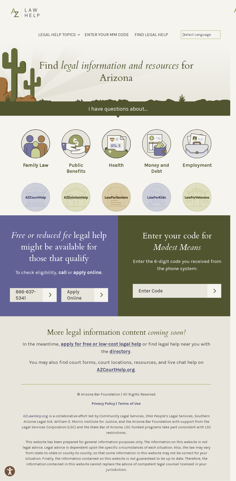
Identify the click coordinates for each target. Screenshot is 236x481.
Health (116, 165)
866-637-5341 (36, 295)
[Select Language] (201, 34)
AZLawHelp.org (35, 416)
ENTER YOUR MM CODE (107, 34)
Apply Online (87, 295)
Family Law (35, 165)
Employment (197, 165)
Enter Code (180, 291)
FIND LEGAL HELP (151, 34)
